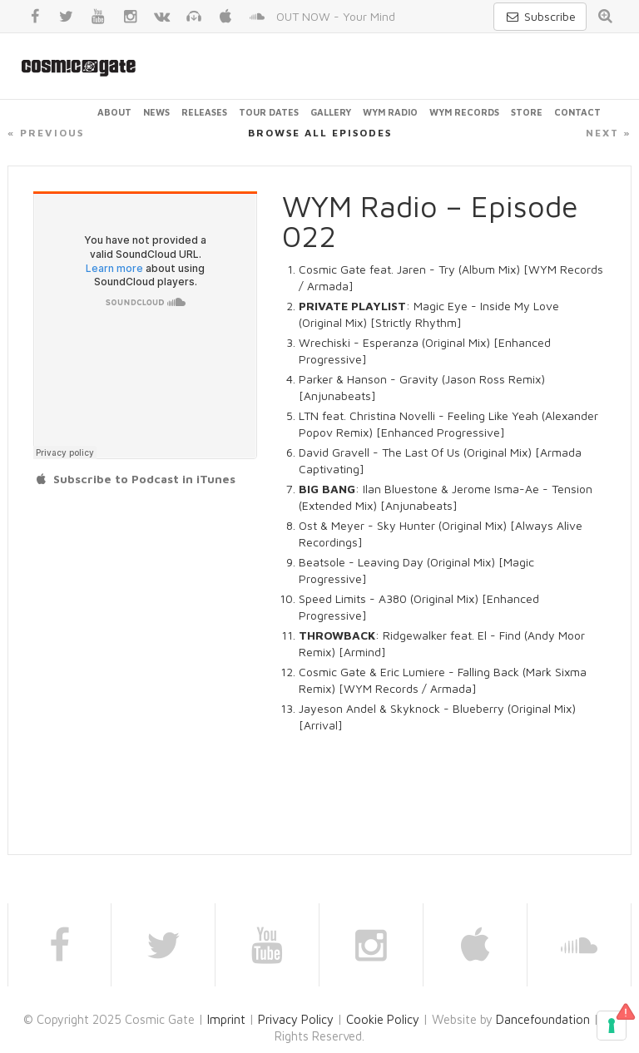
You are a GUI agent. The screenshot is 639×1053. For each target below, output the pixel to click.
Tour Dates (269, 111)
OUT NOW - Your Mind (335, 16)
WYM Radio (390, 111)
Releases (204, 111)
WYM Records (464, 111)
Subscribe (540, 16)
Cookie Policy (382, 1019)
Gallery (330, 111)
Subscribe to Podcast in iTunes (134, 479)
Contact (577, 111)
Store (526, 111)
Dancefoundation (543, 1019)
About (114, 111)
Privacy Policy (296, 1019)
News (156, 111)
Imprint (226, 1019)
